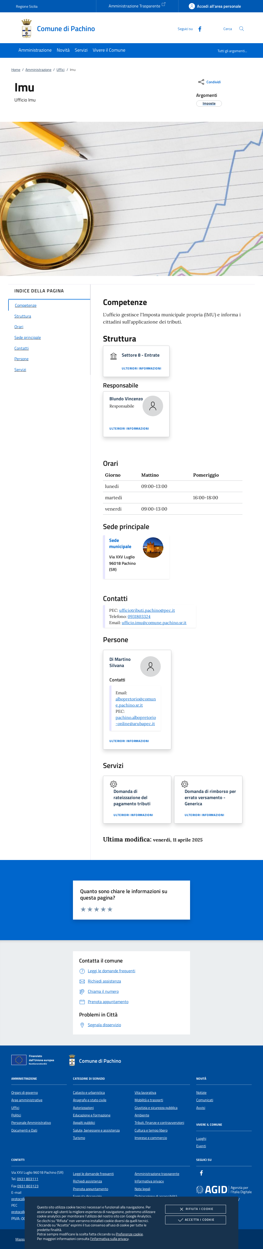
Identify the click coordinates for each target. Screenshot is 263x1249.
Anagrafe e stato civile (89, 1100)
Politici (16, 1115)
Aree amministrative (26, 1100)
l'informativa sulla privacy (109, 1238)
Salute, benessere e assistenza (96, 1130)
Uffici (60, 69)
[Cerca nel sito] (241, 28)
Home (15, 69)
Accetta (195, 1220)
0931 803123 (28, 1186)
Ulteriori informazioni (141, 368)
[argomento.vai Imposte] (209, 103)
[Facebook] (198, 28)
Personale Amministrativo (31, 1122)
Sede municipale (120, 543)
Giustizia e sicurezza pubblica (156, 1108)
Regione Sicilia (26, 6)
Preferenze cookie (129, 1234)
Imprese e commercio (151, 1138)
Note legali (142, 1189)
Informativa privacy (149, 1181)
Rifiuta (195, 1209)
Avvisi (200, 1108)
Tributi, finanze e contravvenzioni (159, 1122)
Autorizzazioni (83, 1108)
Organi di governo (24, 1092)
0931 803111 (27, 1179)
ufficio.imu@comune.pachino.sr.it (154, 622)
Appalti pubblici (84, 1122)
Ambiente (142, 1115)
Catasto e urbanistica (89, 1092)
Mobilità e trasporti (149, 1100)
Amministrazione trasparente (157, 1174)
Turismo (79, 1138)
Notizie (201, 1092)
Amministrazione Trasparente (137, 5)
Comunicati (204, 1100)
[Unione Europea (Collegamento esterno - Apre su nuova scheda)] (34, 1061)
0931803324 (139, 616)
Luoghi (201, 1138)
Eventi (201, 1146)
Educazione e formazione (91, 1115)
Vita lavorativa (145, 1092)
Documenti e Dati (24, 1130)
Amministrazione (38, 69)
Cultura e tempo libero (151, 1130)
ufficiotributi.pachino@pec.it (147, 610)
